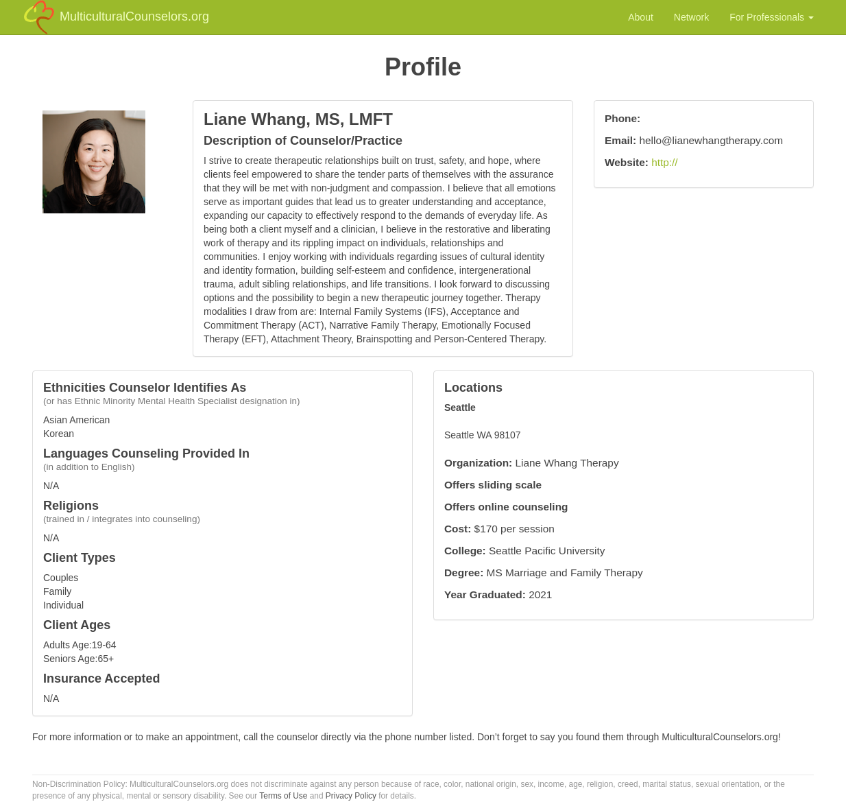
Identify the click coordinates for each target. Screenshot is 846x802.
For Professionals (771, 17)
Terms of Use (283, 796)
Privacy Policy (351, 796)
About (640, 17)
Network (691, 17)
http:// (664, 162)
